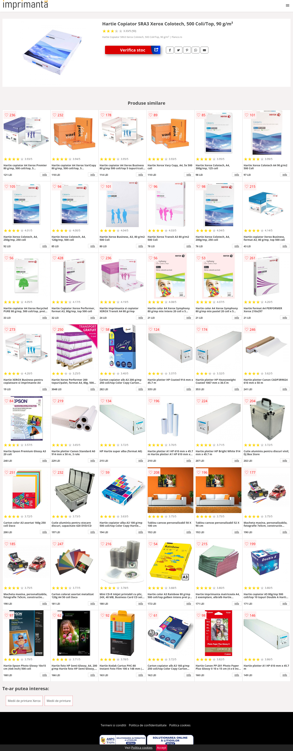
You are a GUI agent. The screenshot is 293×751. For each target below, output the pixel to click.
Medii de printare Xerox (24, 701)
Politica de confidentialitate (148, 725)
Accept (161, 748)
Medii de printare (59, 701)
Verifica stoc (140, 50)
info (44, 174)
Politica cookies (180, 725)
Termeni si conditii (113, 725)
